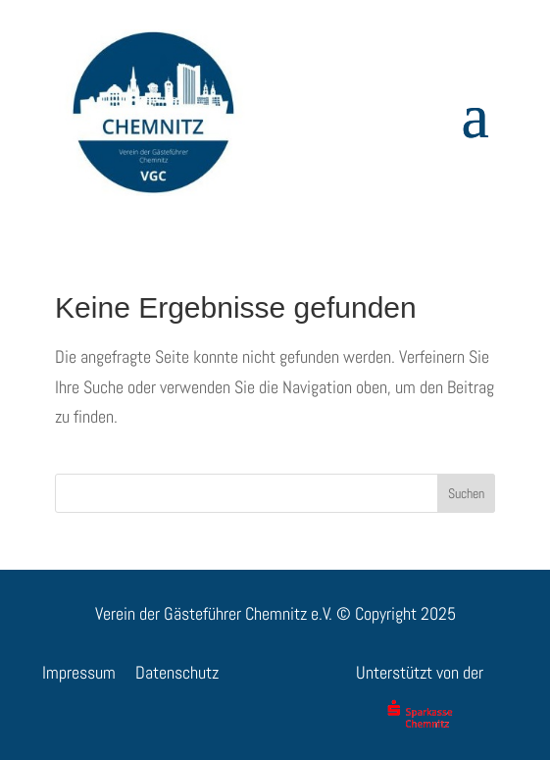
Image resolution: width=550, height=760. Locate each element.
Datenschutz (177, 672)
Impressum (79, 672)
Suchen (466, 493)
